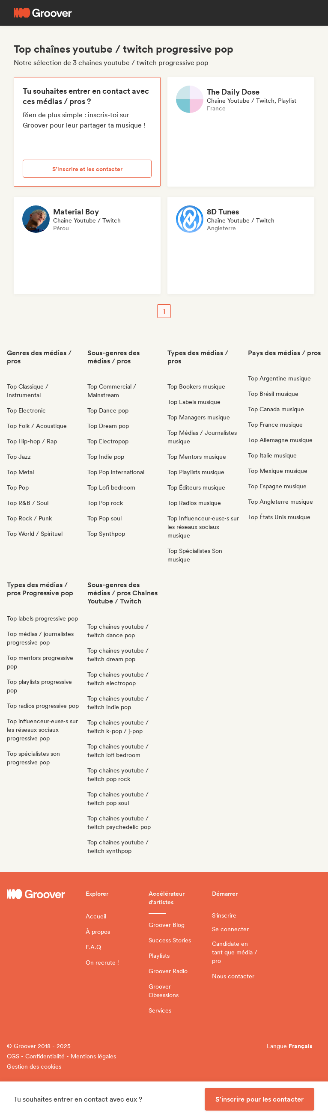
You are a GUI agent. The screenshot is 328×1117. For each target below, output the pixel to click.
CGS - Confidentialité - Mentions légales (61, 1056)
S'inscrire (224, 915)
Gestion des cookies (34, 1066)
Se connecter (230, 929)
